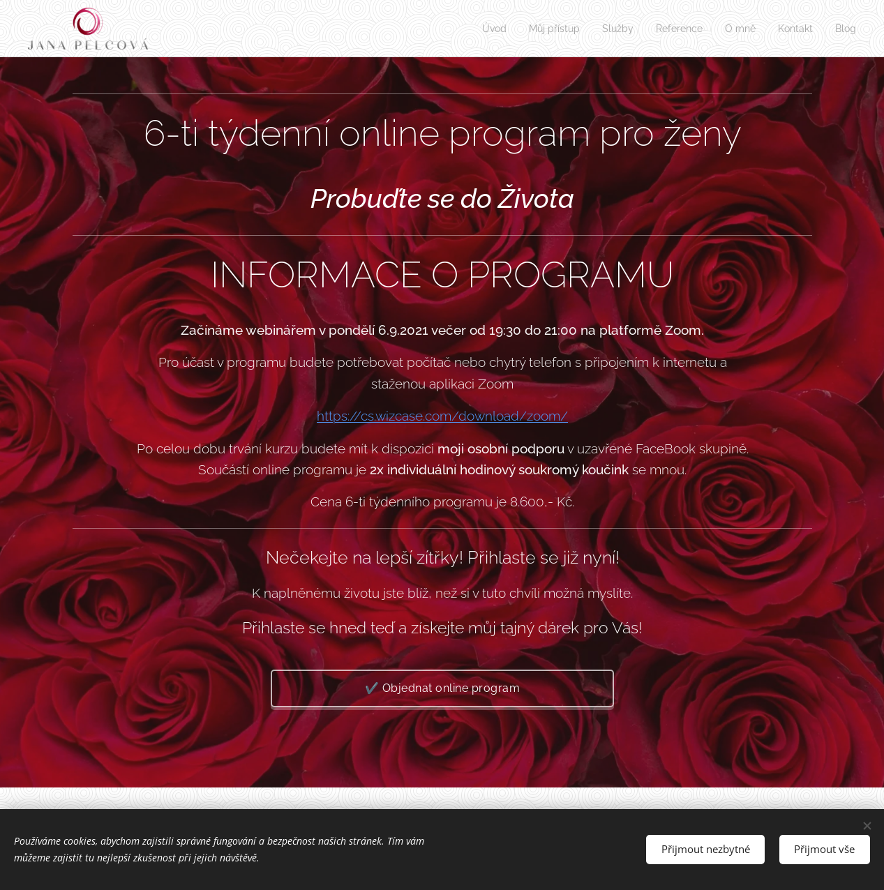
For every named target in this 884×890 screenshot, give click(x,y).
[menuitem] (476, 28)
